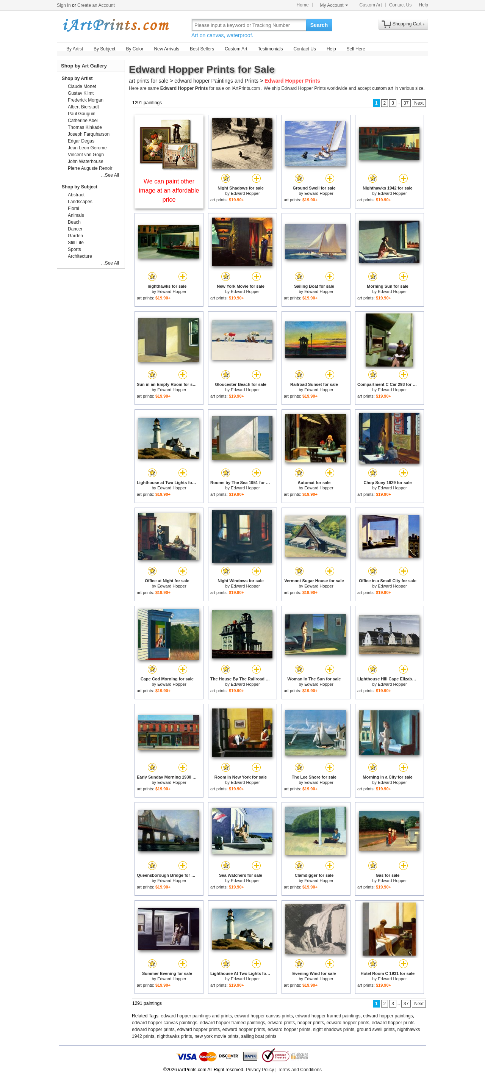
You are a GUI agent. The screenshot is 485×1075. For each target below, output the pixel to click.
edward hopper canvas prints (264, 1016)
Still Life (76, 242)
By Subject (104, 49)
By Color (134, 49)
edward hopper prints (348, 1022)
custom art (382, 88)
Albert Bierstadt (83, 107)
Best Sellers (202, 49)
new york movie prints (216, 1036)
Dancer (75, 229)
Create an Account (96, 5)
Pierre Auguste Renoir (90, 168)
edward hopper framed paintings (327, 1016)
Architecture (80, 256)
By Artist (74, 49)
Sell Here (356, 49)
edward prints (281, 1022)
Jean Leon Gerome (87, 147)
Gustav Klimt (81, 93)
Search (319, 25)
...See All (110, 175)
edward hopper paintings (388, 1016)
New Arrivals (166, 49)
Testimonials (270, 49)
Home (303, 5)
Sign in (64, 5)
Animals (76, 215)
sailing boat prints (258, 1036)
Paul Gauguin (81, 113)
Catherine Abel (83, 120)
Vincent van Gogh (86, 154)
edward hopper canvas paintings (164, 1022)
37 (406, 103)
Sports (74, 249)
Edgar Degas (81, 141)
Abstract (76, 194)
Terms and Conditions (300, 1069)
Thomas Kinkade (85, 127)
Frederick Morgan (85, 100)
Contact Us (400, 5)
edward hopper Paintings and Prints (216, 81)
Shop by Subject (79, 187)
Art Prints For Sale (115, 25)
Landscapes (80, 201)
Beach (74, 222)
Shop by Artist (77, 78)
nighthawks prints (174, 1036)
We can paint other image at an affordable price (169, 190)
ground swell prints (376, 1029)
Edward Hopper (245, 193)
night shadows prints (333, 1029)
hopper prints (310, 1022)
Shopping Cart (407, 24)
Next (419, 103)
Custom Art (371, 5)
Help (423, 5)
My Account (334, 5)
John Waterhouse (85, 161)
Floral (73, 208)
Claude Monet (82, 86)
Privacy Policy (260, 1069)
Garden (75, 235)
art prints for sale (148, 81)
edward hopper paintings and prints (196, 1016)
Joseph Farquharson (89, 134)
